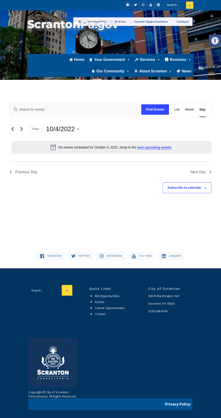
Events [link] (99, 302)
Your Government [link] (112, 64)
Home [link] (79, 64)
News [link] (186, 75)
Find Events (155, 109)
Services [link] (150, 64)
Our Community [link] (112, 75)
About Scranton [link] (155, 75)
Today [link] (35, 128)
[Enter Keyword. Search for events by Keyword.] (75, 109)
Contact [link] (183, 21)
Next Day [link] (200, 172)
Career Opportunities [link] (153, 21)
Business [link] (180, 64)
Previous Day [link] (23, 172)
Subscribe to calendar (184, 187)
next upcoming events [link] (154, 147)
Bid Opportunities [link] (107, 296)
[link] (215, 41)
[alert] (111, 147)
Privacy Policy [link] (177, 403)
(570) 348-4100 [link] (158, 311)
